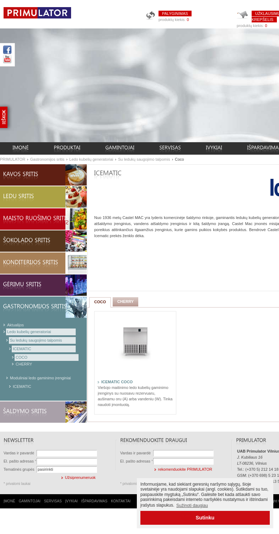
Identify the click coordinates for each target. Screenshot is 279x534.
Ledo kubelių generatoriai (91, 159)
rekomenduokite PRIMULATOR (185, 469)
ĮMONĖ (9, 501)
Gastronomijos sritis (47, 159)
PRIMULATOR (12, 159)
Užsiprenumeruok (80, 477)
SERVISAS (53, 501)
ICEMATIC (22, 349)
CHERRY (24, 364)
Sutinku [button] (205, 517)
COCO (21, 357)
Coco (179, 159)
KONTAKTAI (120, 501)
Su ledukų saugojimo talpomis (144, 159)
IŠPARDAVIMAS (94, 501)
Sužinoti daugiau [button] (192, 505)
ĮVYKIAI (71, 501)
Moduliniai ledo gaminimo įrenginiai (40, 378)
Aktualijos (15, 325)
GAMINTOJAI (30, 501)
